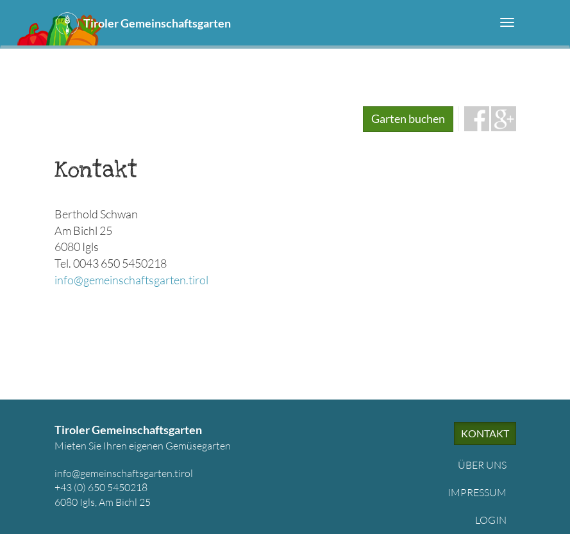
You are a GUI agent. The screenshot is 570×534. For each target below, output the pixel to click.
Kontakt (485, 433)
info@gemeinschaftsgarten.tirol (131, 280)
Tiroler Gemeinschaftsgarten (157, 23)
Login (491, 520)
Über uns (482, 464)
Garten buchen (408, 118)
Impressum (477, 492)
